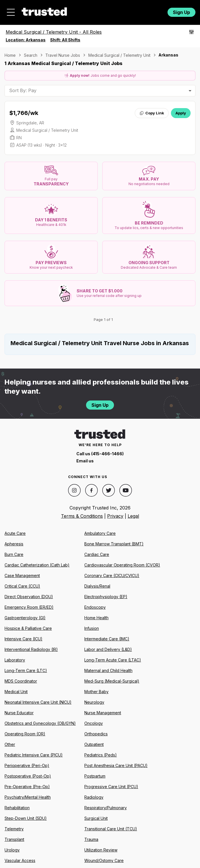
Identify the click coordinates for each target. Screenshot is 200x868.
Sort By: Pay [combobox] (22, 90)
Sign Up (181, 12)
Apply (180, 113)
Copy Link (151, 113)
